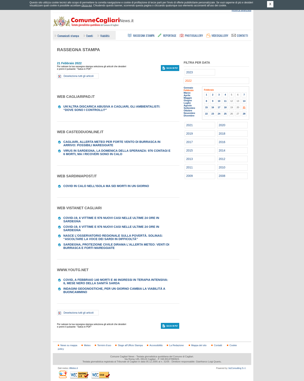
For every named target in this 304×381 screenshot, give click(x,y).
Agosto (188, 105)
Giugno (188, 100)
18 (225, 107)
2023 (189, 72)
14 (244, 101)
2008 (222, 176)
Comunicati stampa (68, 35)
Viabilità (104, 35)
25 (225, 113)
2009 (189, 176)
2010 (222, 167)
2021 (189, 125)
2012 (222, 159)
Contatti (218, 345)
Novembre (189, 113)
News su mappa (68, 345)
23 (212, 113)
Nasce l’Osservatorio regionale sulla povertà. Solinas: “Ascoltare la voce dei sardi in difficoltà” (113, 237)
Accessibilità (155, 345)
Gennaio (188, 87)
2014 (222, 150)
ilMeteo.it (73, 368)
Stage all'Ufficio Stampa (130, 345)
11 (225, 101)
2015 (189, 150)
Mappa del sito (199, 345)
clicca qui (86, 5)
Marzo (187, 92)
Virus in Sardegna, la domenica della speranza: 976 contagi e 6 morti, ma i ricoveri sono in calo (116, 152)
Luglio (187, 103)
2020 (222, 125)
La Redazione (176, 345)
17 (219, 107)
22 (206, 113)
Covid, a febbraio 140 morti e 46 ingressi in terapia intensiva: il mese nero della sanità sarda (115, 281)
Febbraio (189, 90)
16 (212, 107)
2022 (188, 80)
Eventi (89, 35)
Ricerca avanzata (241, 10)
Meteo (87, 345)
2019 (189, 133)
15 (206, 107)
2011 (189, 167)
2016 (222, 142)
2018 (222, 133)
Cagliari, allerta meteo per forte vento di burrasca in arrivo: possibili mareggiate (111, 143)
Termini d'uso (104, 345)
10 (219, 101)
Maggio (188, 98)
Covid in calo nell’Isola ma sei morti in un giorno (106, 186)
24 (219, 113)
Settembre (189, 108)
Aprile (187, 95)
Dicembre (189, 115)
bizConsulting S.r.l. (237, 368)
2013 (189, 159)
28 (244, 113)
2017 (189, 142)
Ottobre (188, 110)
